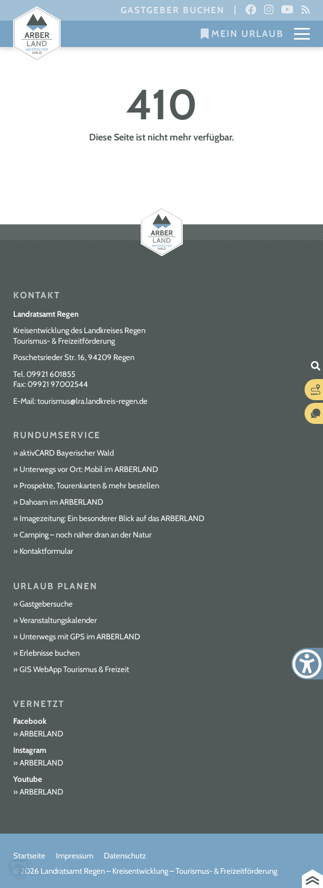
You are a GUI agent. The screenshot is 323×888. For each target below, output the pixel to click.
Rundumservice (57, 435)
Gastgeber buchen (172, 10)
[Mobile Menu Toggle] (302, 34)
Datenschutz (125, 856)
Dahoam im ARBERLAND (61, 502)
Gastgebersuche (46, 604)
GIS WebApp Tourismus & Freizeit (74, 669)
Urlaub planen (55, 586)
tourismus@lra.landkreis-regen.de (92, 401)
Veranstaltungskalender (58, 620)
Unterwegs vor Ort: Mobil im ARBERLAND (88, 469)
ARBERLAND (41, 734)
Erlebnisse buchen (49, 653)
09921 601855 (50, 374)
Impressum (74, 856)
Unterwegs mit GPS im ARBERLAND (79, 636)
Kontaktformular (46, 551)
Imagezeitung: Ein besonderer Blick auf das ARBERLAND (111, 518)
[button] (19, 869)
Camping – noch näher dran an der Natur (85, 535)
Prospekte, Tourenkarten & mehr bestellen (89, 485)
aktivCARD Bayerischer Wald (66, 453)
